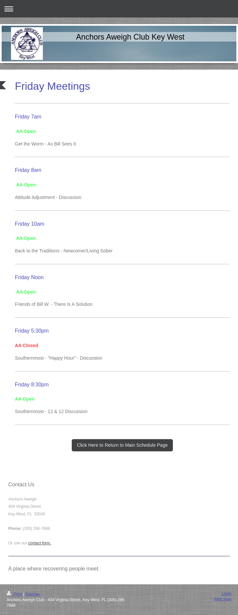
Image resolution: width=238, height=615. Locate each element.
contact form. (39, 543)
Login (226, 593)
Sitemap (32, 594)
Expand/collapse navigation (119, 9)
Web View (222, 599)
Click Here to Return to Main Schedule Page (122, 445)
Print (15, 594)
